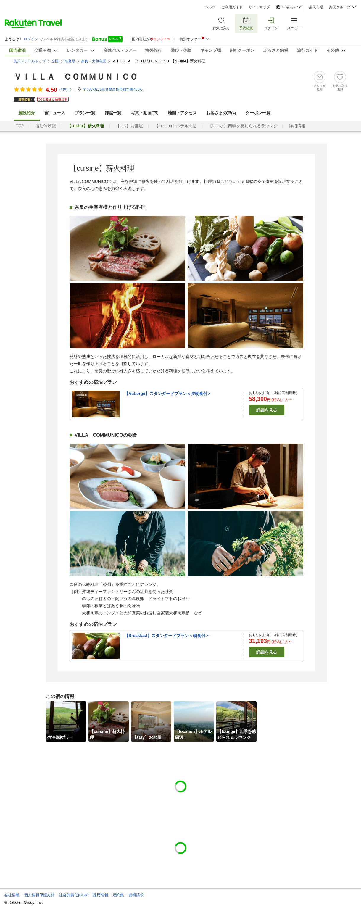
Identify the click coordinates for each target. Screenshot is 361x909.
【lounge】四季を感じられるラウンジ (242, 126)
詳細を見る (266, 410)
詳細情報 (297, 126)
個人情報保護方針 (39, 895)
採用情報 (100, 895)
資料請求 (136, 895)
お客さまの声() (221, 113)
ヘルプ (210, 7)
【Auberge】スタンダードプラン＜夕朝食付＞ (168, 393)
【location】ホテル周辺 (175, 126)
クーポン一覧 (258, 113)
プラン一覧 (85, 113)
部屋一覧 (113, 113)
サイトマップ (259, 7)
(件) (65, 89)
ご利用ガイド (232, 7)
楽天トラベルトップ (30, 61)
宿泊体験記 (45, 126)
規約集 (118, 895)
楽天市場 (316, 7)
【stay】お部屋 (129, 126)
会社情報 (12, 895)
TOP (20, 126)
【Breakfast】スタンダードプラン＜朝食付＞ (166, 635)
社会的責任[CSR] (73, 895)
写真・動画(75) (144, 113)
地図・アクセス (182, 113)
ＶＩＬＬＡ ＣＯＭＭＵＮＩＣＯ (76, 76)
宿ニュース (54, 113)
